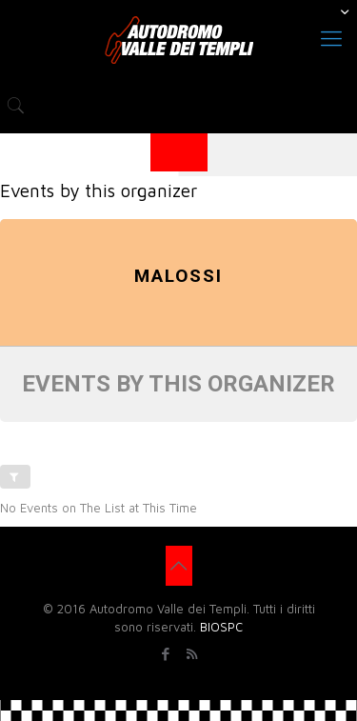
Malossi (178, 276)
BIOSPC (221, 626)
